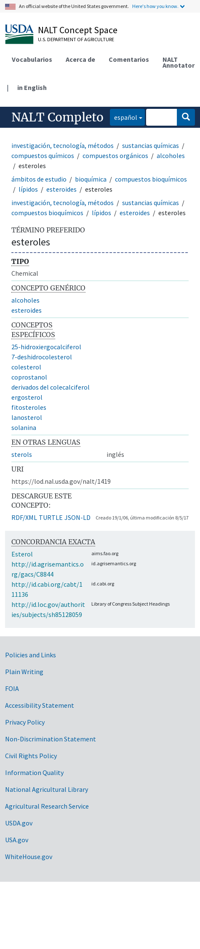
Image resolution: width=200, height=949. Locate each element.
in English (32, 87)
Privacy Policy (25, 722)
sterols (21, 454)
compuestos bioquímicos (151, 179)
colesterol (26, 367)
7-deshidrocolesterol (41, 357)
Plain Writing (24, 671)
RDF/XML (24, 517)
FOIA (12, 688)
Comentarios (129, 59)
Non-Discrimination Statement (50, 739)
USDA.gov (18, 823)
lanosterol (26, 417)
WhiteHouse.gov (28, 856)
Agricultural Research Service (47, 806)
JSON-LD (77, 517)
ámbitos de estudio (39, 179)
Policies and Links (30, 655)
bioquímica (91, 179)
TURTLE (51, 517)
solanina (23, 427)
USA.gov (16, 840)
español (123, 116)
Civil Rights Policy (31, 755)
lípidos (28, 189)
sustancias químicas (150, 145)
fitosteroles (28, 407)
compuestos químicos (42, 155)
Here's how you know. (155, 6)
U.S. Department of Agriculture (76, 39)
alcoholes (171, 155)
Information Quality (34, 772)
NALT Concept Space (77, 30)
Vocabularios (32, 59)
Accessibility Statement (39, 705)
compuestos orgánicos (115, 155)
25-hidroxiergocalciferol (46, 347)
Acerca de (80, 59)
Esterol (22, 554)
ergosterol (27, 397)
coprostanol (29, 377)
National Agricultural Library (46, 789)
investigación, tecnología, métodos (62, 145)
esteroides (61, 189)
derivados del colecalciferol (50, 387)
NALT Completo (57, 117)
